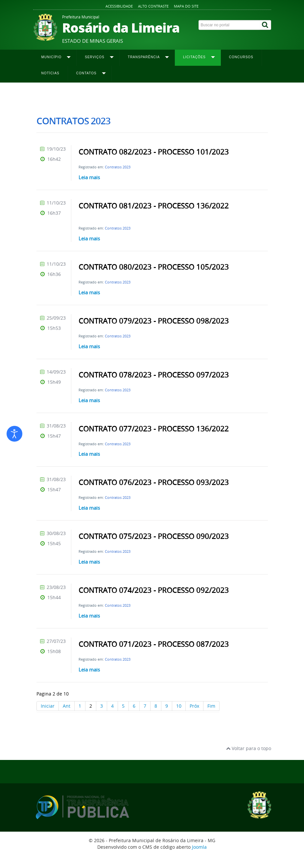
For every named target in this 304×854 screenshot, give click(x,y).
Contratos (100, 95)
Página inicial (48, 95)
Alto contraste (153, 6)
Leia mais (89, 177)
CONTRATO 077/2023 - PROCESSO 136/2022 (154, 429)
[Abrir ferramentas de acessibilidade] (14, 434)
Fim (211, 706)
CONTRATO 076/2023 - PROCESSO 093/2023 (154, 482)
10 (178, 706)
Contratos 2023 (117, 166)
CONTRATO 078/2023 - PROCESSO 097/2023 (154, 375)
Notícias (50, 73)
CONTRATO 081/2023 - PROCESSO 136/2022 (154, 206)
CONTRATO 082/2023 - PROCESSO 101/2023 (154, 152)
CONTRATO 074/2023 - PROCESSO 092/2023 (154, 590)
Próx (194, 706)
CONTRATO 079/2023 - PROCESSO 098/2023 (154, 321)
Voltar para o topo (248, 748)
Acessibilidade (119, 6)
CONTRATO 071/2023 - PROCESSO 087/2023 (154, 644)
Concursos (241, 57)
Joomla (199, 847)
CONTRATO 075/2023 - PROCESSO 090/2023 (154, 536)
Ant (66, 706)
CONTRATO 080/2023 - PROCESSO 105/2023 (154, 267)
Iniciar (48, 706)
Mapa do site (186, 6)
